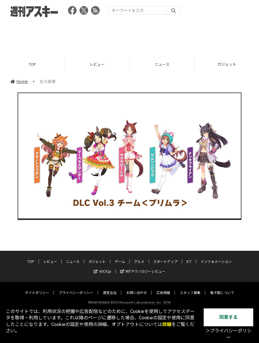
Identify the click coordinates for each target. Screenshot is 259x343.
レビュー (97, 64)
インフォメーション (216, 256)
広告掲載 (163, 287)
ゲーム (120, 256)
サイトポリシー (37, 287)
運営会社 (110, 287)
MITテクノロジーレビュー (142, 266)
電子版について (222, 287)
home (19, 81)
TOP (32, 64)
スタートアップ (165, 256)
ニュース (162, 64)
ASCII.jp (102, 266)
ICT (189, 256)
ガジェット (97, 256)
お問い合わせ (136, 287)
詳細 (166, 324)
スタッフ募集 (190, 287)
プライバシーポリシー (76, 287)
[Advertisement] (130, 36)
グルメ (139, 256)
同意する (228, 317)
